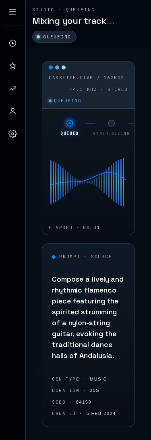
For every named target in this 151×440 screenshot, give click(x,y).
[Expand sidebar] (12, 11)
